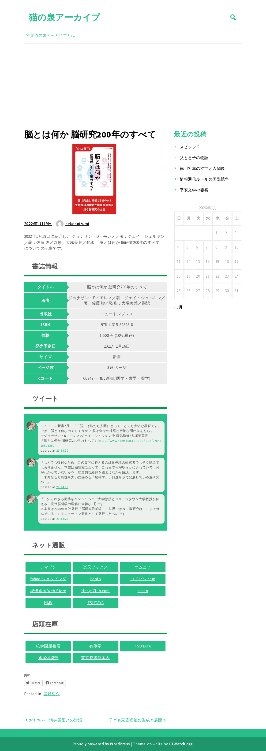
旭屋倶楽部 (48, 657)
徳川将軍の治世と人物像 (202, 168)
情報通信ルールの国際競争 (204, 179)
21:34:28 (62, 487)
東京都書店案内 (95, 657)
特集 (30, 35)
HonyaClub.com (95, 590)
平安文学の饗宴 (194, 190)
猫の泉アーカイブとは (54, 35)
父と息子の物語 (194, 157)
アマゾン (48, 567)
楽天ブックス (95, 567)
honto (95, 578)
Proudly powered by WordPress (101, 744)
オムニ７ (143, 567)
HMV (48, 602)
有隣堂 (95, 646)
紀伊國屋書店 (48, 646)
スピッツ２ (190, 146)
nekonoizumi (77, 223)
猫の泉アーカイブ (64, 17)
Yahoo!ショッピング (48, 578)
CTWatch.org (181, 744)
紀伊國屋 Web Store (48, 590)
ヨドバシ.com (142, 578)
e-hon (143, 590)
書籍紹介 (51, 693)
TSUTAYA (95, 602)
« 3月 (178, 307)
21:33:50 (62, 450)
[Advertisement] (133, 86)
